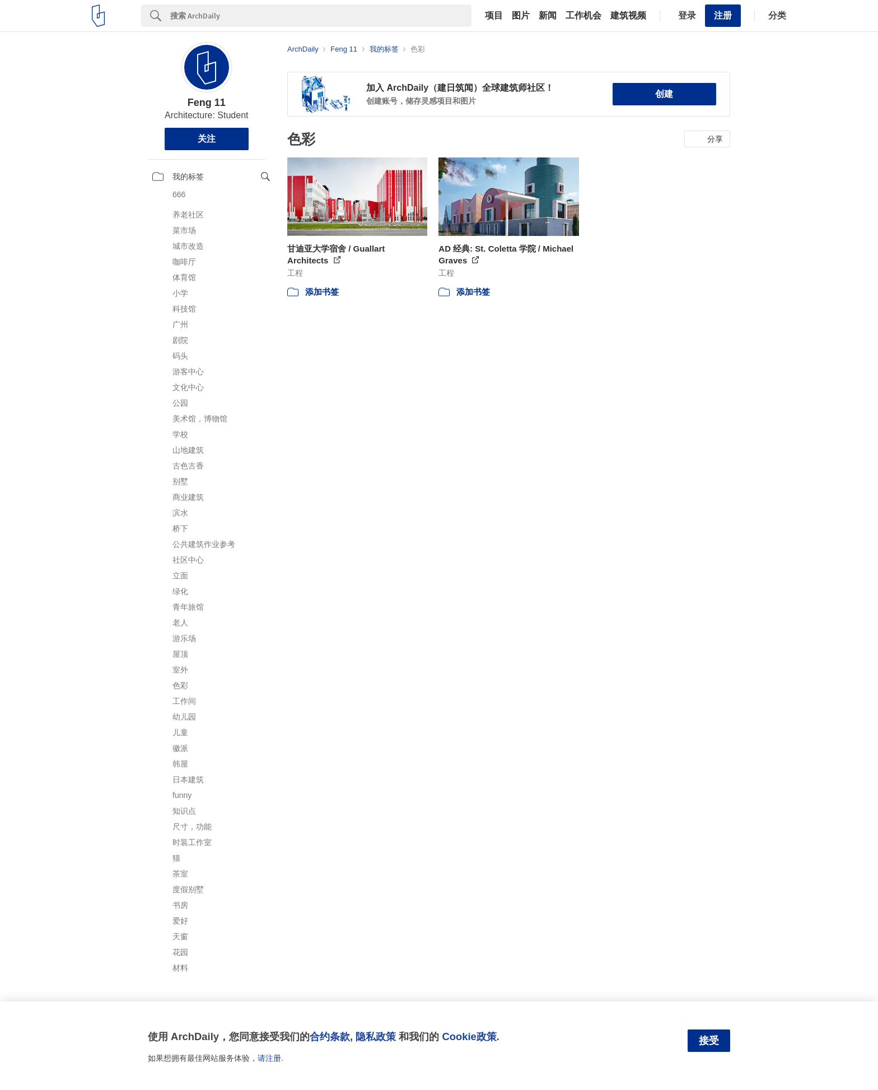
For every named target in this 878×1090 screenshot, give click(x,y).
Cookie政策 (469, 1036)
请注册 (269, 1058)
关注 (207, 138)
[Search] (320, 15)
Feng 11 (207, 102)
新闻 (548, 15)
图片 (521, 15)
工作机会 (583, 15)
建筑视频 (628, 15)
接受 (709, 1040)
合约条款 (330, 1036)
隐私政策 (376, 1036)
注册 (723, 15)
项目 (494, 15)
